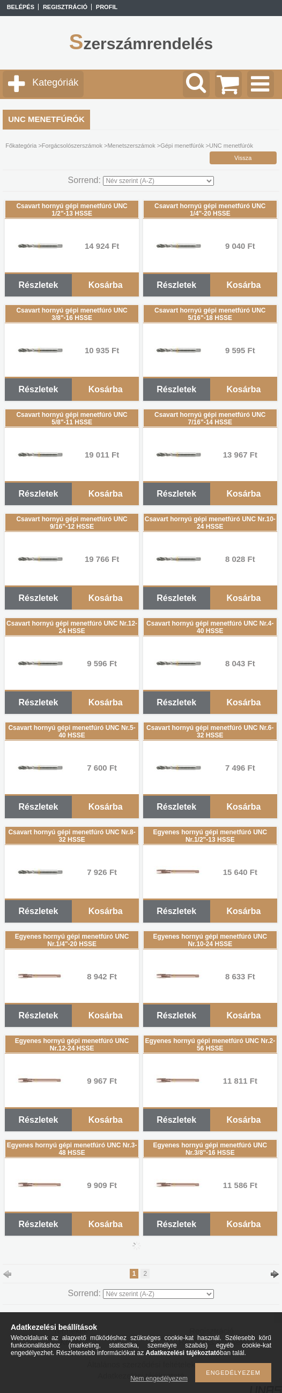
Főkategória (20, 145)
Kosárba (105, 285)
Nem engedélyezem (159, 1378)
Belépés (20, 7)
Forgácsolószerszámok (72, 145)
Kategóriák (55, 82)
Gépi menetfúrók (182, 145)
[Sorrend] (158, 181)
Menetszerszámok (131, 145)
